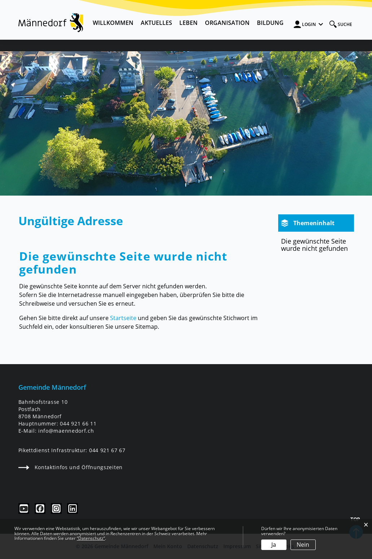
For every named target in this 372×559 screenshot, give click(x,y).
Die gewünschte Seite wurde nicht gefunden (314, 245)
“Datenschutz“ (91, 538)
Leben (188, 23)
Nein (303, 545)
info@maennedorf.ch (66, 430)
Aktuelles (156, 23)
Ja (273, 545)
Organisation (227, 23)
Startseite (123, 318)
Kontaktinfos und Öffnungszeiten (70, 467)
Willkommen (113, 23)
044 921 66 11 (78, 423)
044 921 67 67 (107, 450)
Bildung (270, 23)
